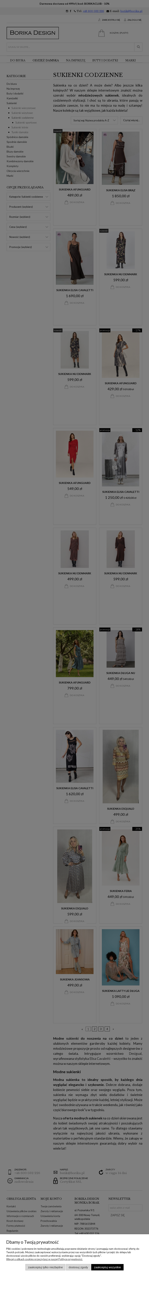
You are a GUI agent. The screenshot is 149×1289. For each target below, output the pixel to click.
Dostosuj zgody (78, 1267)
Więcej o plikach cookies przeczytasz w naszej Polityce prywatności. (44, 1259)
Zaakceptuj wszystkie (107, 1267)
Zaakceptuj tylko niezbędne (45, 1267)
